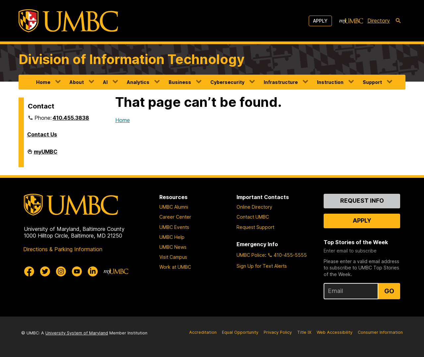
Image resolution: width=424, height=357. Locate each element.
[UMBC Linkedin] (92, 271)
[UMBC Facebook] (29, 271)
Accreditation (203, 332)
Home (43, 82)
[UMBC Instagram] (61, 271)
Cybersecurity (227, 82)
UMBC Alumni (173, 207)
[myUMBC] (351, 21)
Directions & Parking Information (62, 249)
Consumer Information (380, 332)
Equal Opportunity (240, 332)
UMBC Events (174, 227)
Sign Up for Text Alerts (262, 266)
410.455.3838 (71, 117)
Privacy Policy (278, 332)
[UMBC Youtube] (77, 271)
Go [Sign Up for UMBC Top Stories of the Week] (389, 291)
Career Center (175, 217)
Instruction (330, 82)
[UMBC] (68, 20)
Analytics (138, 82)
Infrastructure (281, 82)
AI (105, 82)
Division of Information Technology (131, 59)
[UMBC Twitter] (45, 271)
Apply (320, 21)
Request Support (255, 227)
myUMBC (45, 154)
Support (372, 82)
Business (180, 82)
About (77, 82)
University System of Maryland (76, 332)
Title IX (304, 332)
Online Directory (254, 207)
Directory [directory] (379, 20)
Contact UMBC (253, 217)
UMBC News (172, 247)
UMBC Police (251, 255)
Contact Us (42, 134)
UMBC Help (172, 237)
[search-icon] (398, 21)
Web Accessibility (334, 332)
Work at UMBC (175, 267)
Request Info (362, 200)
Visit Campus (173, 257)
